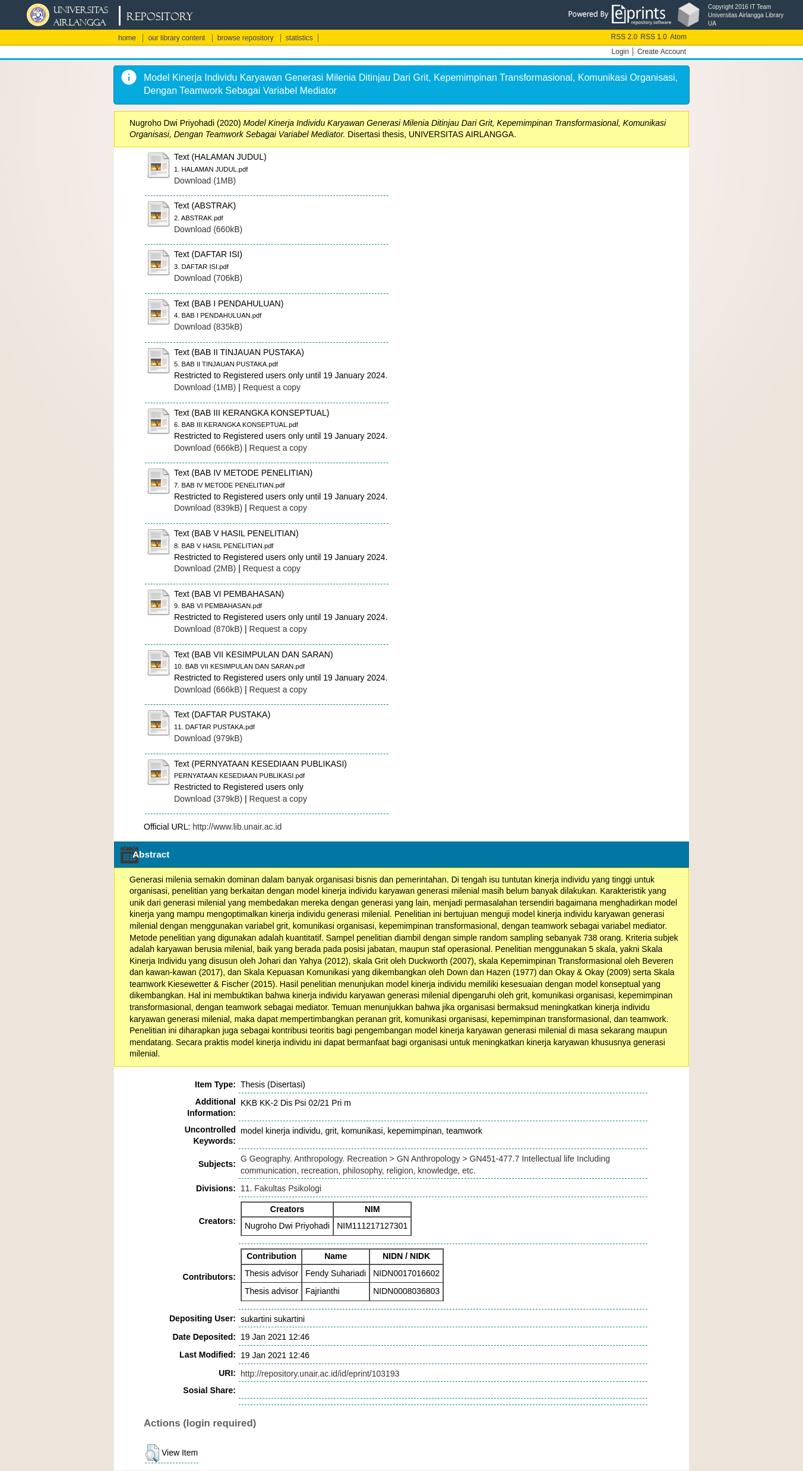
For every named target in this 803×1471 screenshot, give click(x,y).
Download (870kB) (208, 629)
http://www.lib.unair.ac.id (237, 826)
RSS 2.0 (624, 37)
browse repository (245, 38)
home (127, 38)
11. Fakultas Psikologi (281, 1188)
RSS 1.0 (653, 37)
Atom (678, 37)
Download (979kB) (208, 738)
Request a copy (272, 387)
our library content (176, 38)
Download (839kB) (208, 508)
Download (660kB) (208, 229)
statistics (299, 38)
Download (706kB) (208, 278)
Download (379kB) (208, 798)
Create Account (661, 52)
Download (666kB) (208, 448)
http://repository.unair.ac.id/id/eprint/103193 (320, 1373)
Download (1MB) (205, 180)
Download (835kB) (208, 326)
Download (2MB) (205, 568)
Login (620, 52)
